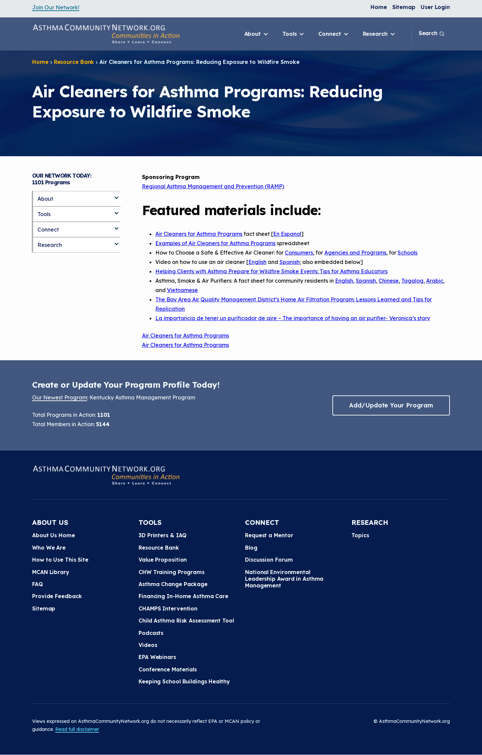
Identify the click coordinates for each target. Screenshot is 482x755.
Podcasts (151, 633)
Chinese (389, 280)
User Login (435, 7)
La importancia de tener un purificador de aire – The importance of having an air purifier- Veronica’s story (292, 318)
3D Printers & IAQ (162, 535)
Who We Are (49, 547)
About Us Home (53, 535)
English (257, 262)
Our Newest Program (59, 397)
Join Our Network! (55, 7)
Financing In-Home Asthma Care (183, 596)
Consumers (299, 252)
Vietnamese (182, 290)
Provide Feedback (57, 596)
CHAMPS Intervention (168, 608)
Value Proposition (163, 559)
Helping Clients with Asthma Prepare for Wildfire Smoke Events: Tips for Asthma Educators (271, 271)
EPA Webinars (157, 657)
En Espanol (287, 233)
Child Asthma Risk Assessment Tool (186, 620)
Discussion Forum (269, 559)
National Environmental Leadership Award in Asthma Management (284, 579)
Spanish (289, 262)
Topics (360, 535)
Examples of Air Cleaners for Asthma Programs (215, 243)
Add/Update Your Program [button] (391, 405)
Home (379, 7)
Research (379, 34)
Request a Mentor (269, 535)
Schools (407, 252)
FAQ (37, 584)
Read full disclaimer (77, 729)
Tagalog (412, 280)
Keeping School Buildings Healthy (184, 681)
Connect (333, 34)
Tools (294, 34)
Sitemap (403, 7)
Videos (148, 645)
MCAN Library (50, 572)
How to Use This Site (60, 559)
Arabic (434, 280)
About (256, 34)
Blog (251, 547)
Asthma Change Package (173, 584)
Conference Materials (168, 669)
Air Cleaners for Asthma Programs (198, 233)
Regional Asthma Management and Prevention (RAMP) (213, 186)
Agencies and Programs (355, 252)
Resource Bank (74, 62)
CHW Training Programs (172, 572)
